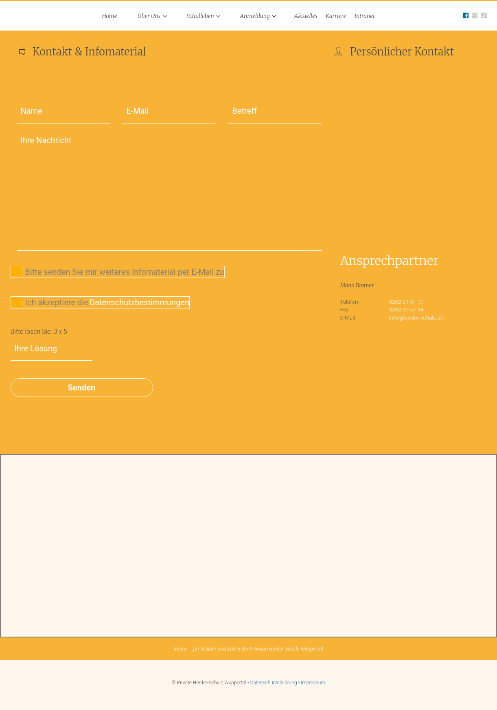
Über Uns (149, 16)
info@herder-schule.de (416, 317)
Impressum (313, 683)
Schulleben (200, 16)
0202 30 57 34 (406, 309)
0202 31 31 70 (406, 301)
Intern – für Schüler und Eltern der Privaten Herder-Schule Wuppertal (248, 649)
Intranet (365, 16)
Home (109, 16)
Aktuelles (305, 16)
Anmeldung (255, 16)
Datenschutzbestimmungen (139, 302)
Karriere (336, 16)
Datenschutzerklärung (273, 683)
